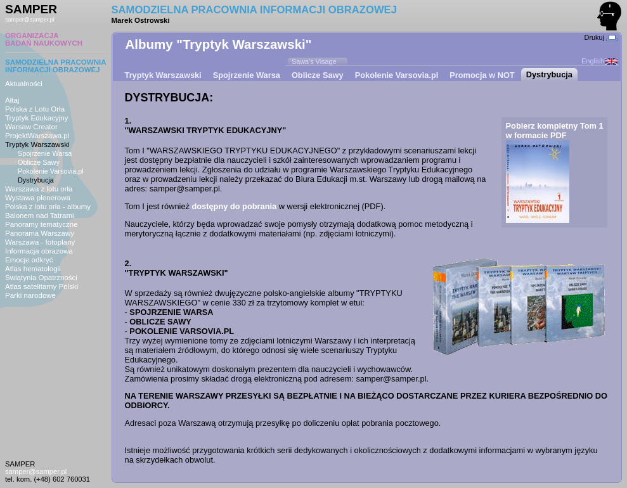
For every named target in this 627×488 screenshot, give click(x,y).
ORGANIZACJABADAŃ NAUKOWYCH (43, 39)
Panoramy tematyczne (41, 224)
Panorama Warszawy (39, 233)
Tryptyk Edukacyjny (36, 118)
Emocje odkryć (29, 260)
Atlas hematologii (33, 269)
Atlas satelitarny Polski (41, 286)
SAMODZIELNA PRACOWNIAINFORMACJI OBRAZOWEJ (56, 66)
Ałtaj (12, 100)
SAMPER (31, 9)
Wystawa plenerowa (37, 198)
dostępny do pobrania (233, 206)
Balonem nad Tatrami (39, 215)
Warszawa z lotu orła (38, 189)
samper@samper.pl (30, 19)
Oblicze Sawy (39, 162)
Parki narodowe (30, 295)
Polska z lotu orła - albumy (48, 206)
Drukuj (601, 37)
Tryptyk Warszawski (37, 144)
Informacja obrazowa (39, 251)
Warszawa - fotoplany (40, 242)
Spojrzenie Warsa (45, 153)
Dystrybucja (36, 180)
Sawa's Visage (314, 61)
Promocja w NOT (481, 75)
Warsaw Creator (31, 127)
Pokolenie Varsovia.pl (51, 171)
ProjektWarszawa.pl (37, 135)
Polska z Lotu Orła (35, 109)
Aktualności (23, 83)
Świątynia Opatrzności (41, 277)
